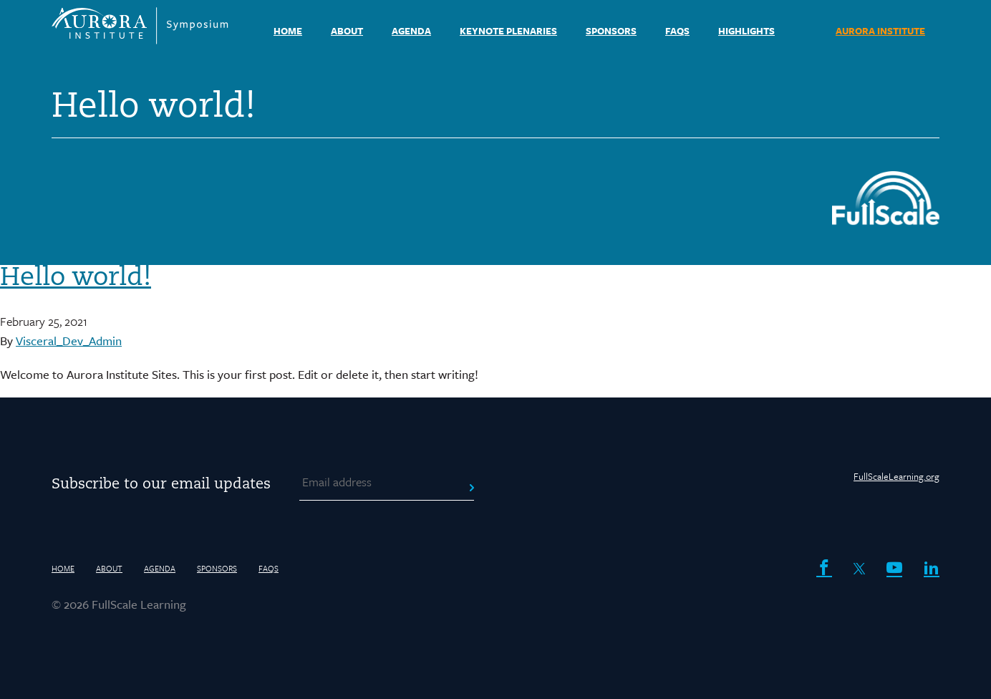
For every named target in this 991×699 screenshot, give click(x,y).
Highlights (746, 31)
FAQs (677, 31)
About (347, 31)
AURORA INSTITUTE (880, 31)
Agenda (411, 31)
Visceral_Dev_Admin (69, 341)
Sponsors (611, 31)
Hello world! (75, 278)
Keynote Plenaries (508, 31)
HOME (288, 31)
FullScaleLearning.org (896, 476)
